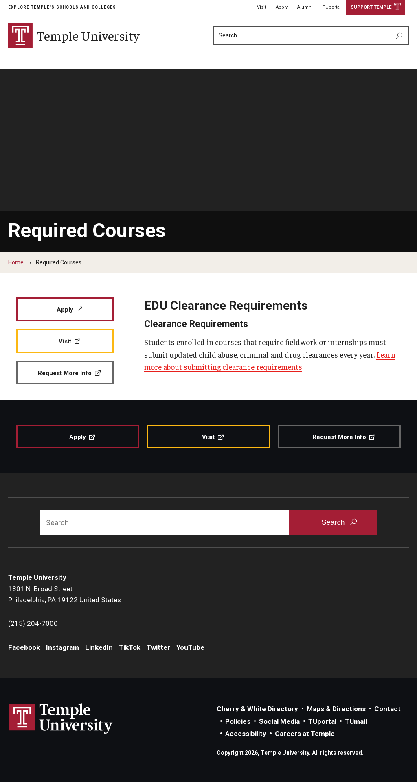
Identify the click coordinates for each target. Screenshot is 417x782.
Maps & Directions (336, 709)
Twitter (158, 647)
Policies (237, 721)
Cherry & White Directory (257, 709)
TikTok (129, 647)
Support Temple (371, 7)
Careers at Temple (305, 734)
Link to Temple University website (61, 719)
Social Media (279, 721)
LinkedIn (99, 647)
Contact (387, 709)
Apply (282, 7)
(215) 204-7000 (33, 623)
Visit (261, 7)
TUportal (332, 7)
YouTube (190, 647)
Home (16, 262)
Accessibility (245, 734)
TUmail (356, 721)
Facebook (24, 647)
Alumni (305, 7)
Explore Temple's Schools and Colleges (62, 7)
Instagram (62, 647)
